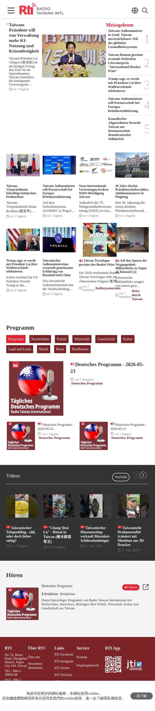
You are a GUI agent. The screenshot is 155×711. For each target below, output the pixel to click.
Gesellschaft (106, 339)
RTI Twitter (61, 668)
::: (7, 24)
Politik (62, 339)
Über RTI (36, 648)
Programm (16, 339)
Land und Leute (19, 349)
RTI (8, 648)
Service (82, 648)
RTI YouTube (62, 674)
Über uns (34, 657)
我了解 (142, 696)
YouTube (121, 477)
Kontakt (81, 657)
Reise (60, 349)
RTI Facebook (63, 654)
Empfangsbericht (87, 665)
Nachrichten (40, 339)
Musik (43, 349)
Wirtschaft (81, 339)
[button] (143, 475)
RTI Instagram (63, 661)
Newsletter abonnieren (35, 665)
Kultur (127, 339)
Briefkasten (80, 349)
